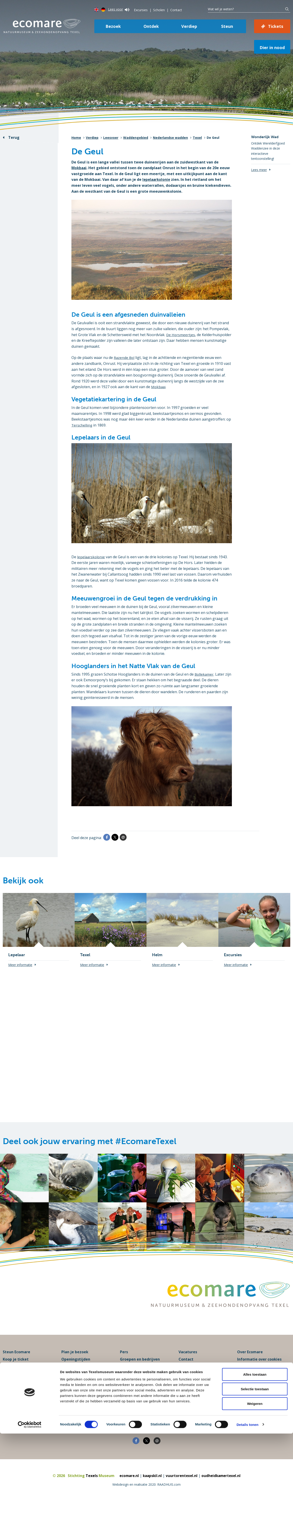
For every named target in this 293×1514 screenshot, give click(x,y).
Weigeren (254, 1484)
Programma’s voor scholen (144, 1376)
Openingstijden (75, 1369)
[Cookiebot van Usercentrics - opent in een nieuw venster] (30, 1505)
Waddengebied (135, 137)
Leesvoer (110, 137)
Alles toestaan (254, 1455)
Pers (124, 1362)
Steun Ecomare (16, 1362)
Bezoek (113, 26)
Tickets (275, 26)
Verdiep (189, 26)
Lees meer (259, 170)
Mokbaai (79, 167)
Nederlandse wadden (170, 137)
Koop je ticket (16, 1369)
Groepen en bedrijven (140, 1369)
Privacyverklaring (253, 1376)
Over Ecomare (250, 1362)
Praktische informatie (81, 1376)
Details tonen (247, 1505)
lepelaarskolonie (91, 556)
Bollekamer (204, 674)
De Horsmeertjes (180, 334)
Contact (176, 10)
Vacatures (188, 1362)
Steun (227, 26)
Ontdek (151, 26)
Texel (197, 137)
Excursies (141, 10)
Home (76, 137)
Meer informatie (20, 965)
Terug (13, 137)
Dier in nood (272, 47)
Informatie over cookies (259, 1369)
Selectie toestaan (255, 1469)
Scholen (159, 10)
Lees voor (118, 9)
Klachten (187, 1376)
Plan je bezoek (74, 1362)
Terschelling (82, 425)
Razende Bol (124, 357)
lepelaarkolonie (156, 179)
